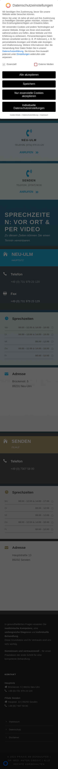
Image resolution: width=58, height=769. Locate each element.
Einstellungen (23, 54)
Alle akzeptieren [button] (29, 74)
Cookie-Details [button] (15, 115)
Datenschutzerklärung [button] (30, 115)
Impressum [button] (44, 115)
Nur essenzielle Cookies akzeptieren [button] (29, 94)
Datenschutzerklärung (12, 51)
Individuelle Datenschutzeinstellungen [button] (28, 107)
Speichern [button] (29, 83)
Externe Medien (44, 64)
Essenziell (9, 64)
